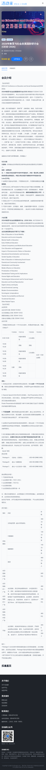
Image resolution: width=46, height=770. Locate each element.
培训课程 (4, 703)
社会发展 (13, 91)
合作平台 (4, 687)
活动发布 (4, 705)
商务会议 (4, 700)
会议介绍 (4, 68)
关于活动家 (5, 685)
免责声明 (4, 690)
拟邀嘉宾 (12, 68)
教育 (7, 91)
